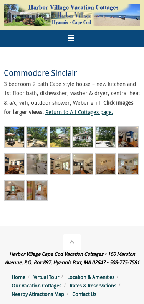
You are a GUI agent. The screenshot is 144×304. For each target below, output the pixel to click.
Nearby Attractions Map (38, 294)
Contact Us (84, 294)
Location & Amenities (90, 277)
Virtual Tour (46, 277)
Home (18, 277)
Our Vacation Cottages (36, 285)
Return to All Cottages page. (79, 112)
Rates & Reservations (93, 285)
